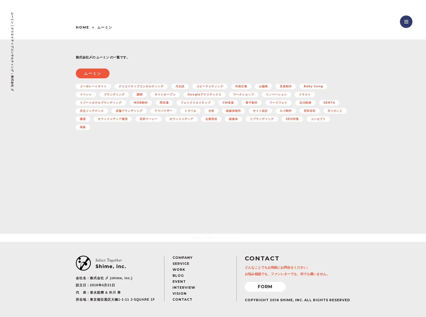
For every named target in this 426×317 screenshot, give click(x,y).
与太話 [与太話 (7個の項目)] (180, 86)
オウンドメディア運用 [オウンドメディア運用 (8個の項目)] (113, 119)
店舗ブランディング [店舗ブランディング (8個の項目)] (129, 111)
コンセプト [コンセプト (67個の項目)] (318, 119)
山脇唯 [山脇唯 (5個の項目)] (263, 86)
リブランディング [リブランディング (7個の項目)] (262, 119)
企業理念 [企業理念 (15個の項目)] (211, 119)
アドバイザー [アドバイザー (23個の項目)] (164, 111)
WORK (179, 270)
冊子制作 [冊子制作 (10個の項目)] (252, 102)
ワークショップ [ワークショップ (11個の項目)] (243, 94)
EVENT (179, 281)
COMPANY (183, 258)
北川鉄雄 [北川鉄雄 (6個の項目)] (305, 102)
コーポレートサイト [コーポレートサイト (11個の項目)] (93, 86)
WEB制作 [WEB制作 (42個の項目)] (141, 102)
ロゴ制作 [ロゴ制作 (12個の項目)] (286, 111)
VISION (180, 293)
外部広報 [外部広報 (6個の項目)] (241, 86)
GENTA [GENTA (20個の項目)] (329, 102)
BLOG (178, 276)
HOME (82, 27)
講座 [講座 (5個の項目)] (83, 119)
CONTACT (182, 299)
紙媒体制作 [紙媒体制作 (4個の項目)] (233, 111)
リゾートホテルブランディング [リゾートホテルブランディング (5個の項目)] (101, 102)
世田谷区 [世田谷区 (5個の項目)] (310, 111)
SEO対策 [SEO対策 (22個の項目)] (292, 119)
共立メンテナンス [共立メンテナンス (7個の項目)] (92, 111)
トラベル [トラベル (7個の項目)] (190, 111)
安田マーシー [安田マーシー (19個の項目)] (149, 119)
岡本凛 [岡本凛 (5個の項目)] (164, 102)
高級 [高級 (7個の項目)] (83, 127)
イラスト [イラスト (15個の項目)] (305, 94)
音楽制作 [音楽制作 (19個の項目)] (286, 86)
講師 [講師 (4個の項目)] (140, 94)
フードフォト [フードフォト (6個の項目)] (278, 102)
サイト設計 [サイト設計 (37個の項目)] (260, 111)
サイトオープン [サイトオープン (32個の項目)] (165, 94)
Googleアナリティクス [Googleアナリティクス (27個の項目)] (204, 94)
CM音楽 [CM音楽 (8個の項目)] (228, 102)
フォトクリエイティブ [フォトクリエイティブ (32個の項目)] (196, 102)
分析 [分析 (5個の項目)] (211, 111)
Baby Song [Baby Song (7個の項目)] (313, 86)
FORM (265, 286)
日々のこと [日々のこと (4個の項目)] (335, 111)
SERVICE (181, 264)
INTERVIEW (184, 287)
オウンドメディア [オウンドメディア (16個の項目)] (181, 119)
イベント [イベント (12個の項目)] (86, 94)
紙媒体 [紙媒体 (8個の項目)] (233, 119)
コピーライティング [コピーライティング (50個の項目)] (209, 86)
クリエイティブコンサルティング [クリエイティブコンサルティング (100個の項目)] (141, 86)
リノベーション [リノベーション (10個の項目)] (276, 94)
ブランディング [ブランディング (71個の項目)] (114, 94)
